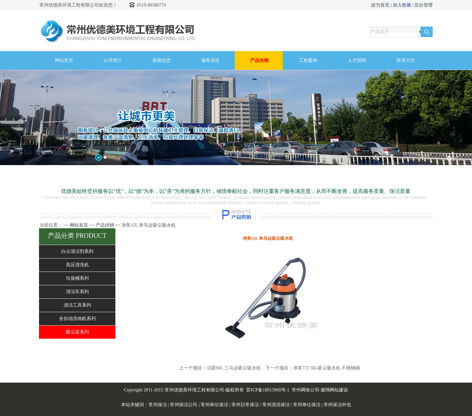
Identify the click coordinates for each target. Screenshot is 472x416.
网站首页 (79, 225)
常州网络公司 (305, 390)
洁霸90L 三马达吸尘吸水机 (233, 368)
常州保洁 (157, 404)
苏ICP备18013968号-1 (267, 390)
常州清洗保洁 (276, 404)
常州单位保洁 (214, 404)
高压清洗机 (77, 264)
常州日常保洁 (245, 404)
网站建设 (339, 390)
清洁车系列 (77, 291)
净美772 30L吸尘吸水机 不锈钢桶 (326, 368)
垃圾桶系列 (77, 278)
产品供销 (105, 225)
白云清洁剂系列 (77, 251)
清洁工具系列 (77, 305)
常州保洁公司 (183, 404)
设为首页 (380, 5)
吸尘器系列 (77, 332)
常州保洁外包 (337, 404)
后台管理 (423, 5)
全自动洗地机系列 (77, 318)
